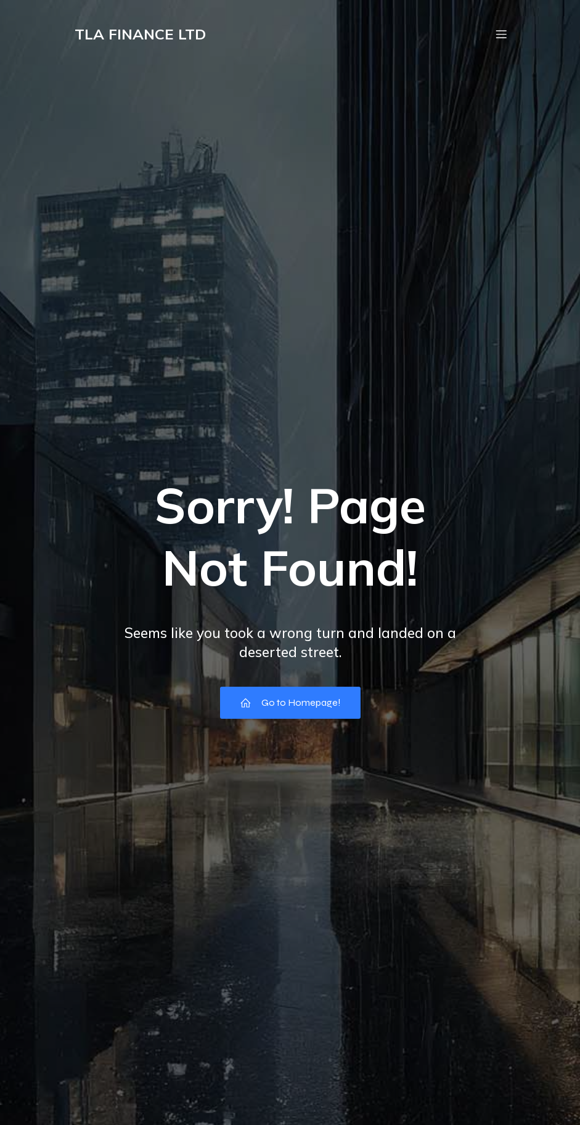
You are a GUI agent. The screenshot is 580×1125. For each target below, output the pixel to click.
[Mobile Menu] (501, 33)
